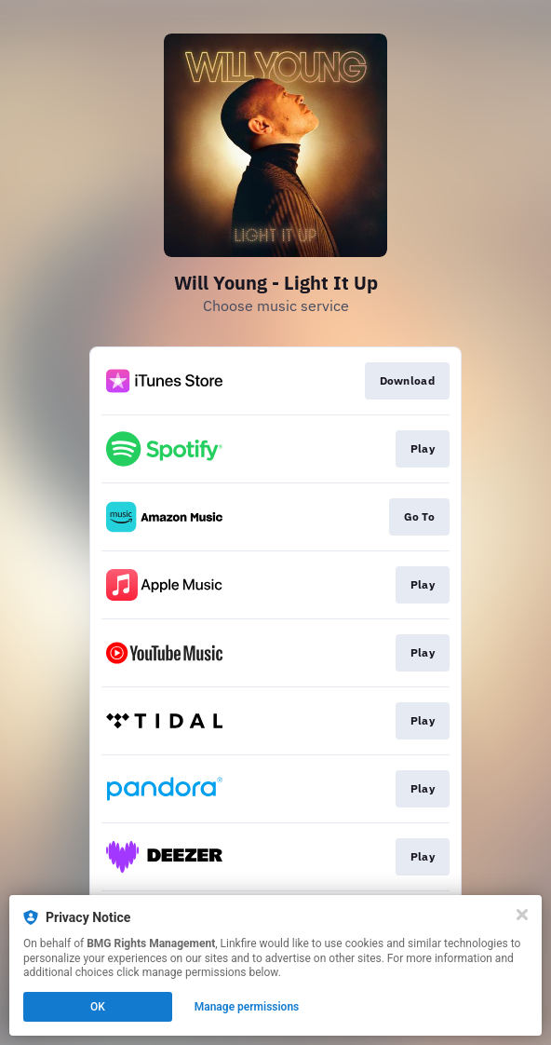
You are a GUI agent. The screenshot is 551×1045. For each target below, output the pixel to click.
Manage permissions (247, 1006)
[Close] (522, 915)
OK (97, 1006)
